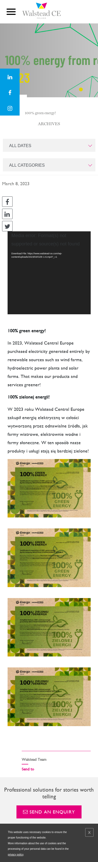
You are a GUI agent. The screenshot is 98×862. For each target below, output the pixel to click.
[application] (49, 272)
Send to (28, 769)
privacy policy (15, 854)
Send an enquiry (49, 812)
